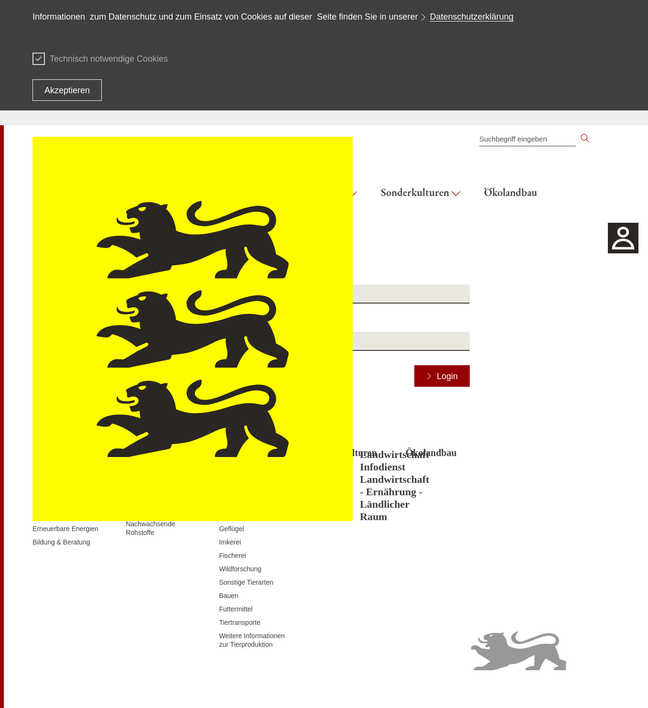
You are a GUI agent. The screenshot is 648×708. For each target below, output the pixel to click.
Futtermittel (235, 609)
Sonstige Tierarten (246, 582)
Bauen (228, 595)
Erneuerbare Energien (65, 529)
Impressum (599, 689)
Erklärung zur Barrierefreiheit (468, 689)
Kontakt (367, 689)
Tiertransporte (239, 622)
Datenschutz (402, 689)
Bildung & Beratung (61, 542)
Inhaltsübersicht (328, 689)
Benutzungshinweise (546, 689)
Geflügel (231, 529)
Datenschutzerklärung (471, 17)
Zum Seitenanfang (59, 689)
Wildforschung (240, 569)
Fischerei (232, 555)
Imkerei (230, 542)
